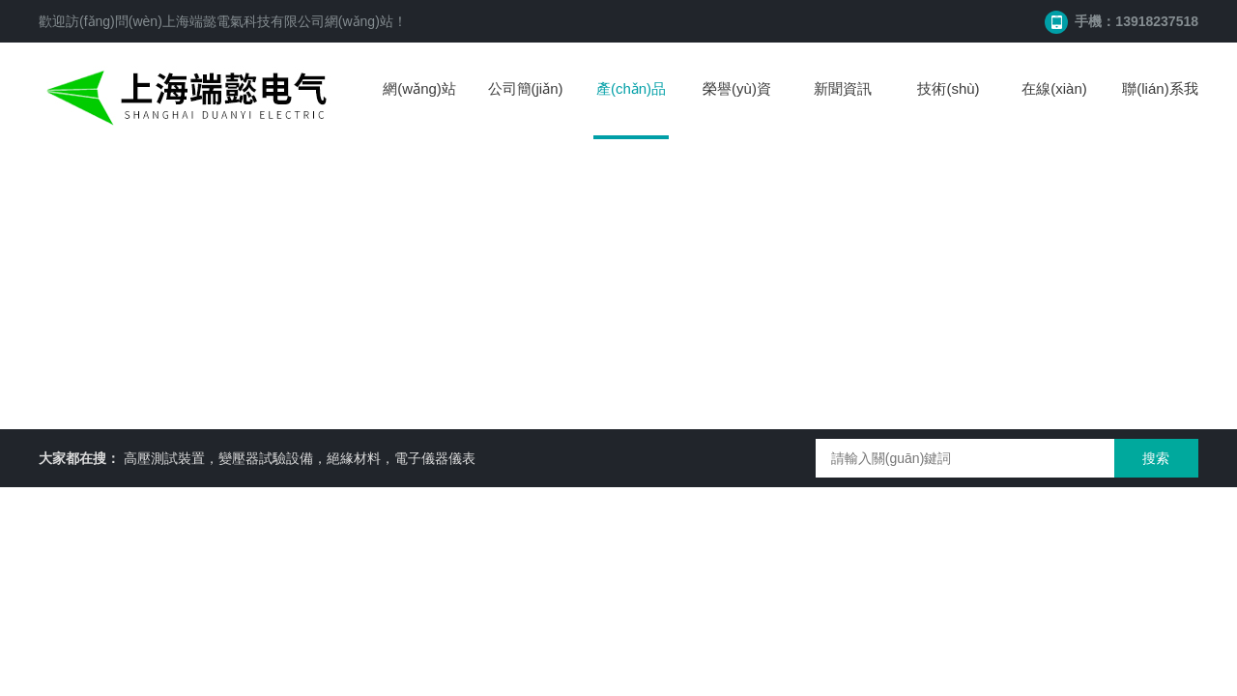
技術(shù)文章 (948, 107)
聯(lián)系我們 (1159, 107)
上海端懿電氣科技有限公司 (243, 21)
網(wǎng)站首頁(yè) (419, 107)
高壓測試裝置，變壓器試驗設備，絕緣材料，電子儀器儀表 (299, 458)
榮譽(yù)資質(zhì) (737, 107)
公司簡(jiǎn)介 (525, 107)
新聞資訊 (843, 88)
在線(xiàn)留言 (1054, 107)
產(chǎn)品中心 (631, 109)
